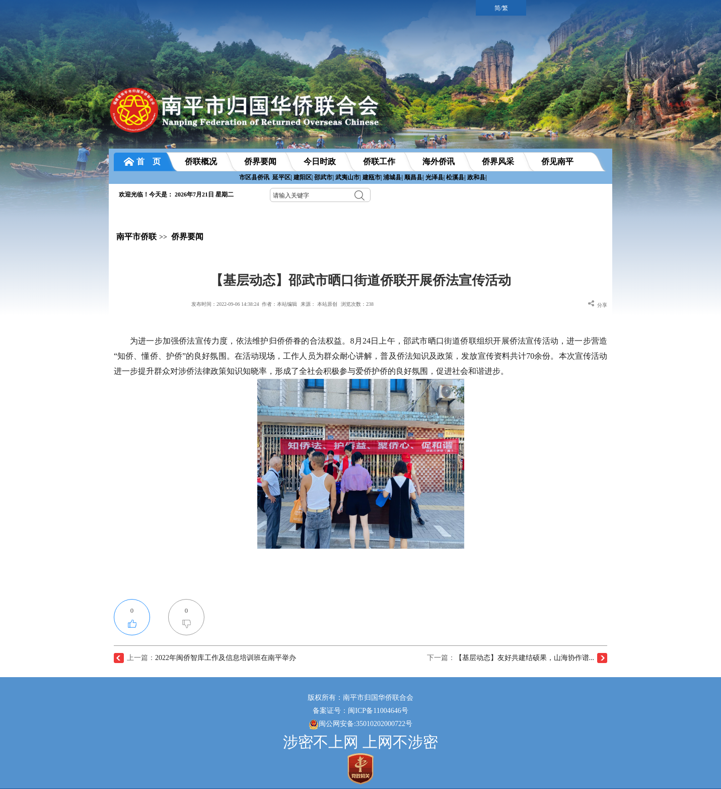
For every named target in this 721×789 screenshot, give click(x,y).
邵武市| (324, 177)
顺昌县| (414, 177)
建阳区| (303, 177)
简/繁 (501, 8)
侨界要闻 (187, 236)
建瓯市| (372, 177)
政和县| (477, 177)
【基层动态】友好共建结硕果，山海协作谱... (525, 658)
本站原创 (327, 304)
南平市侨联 (136, 236)
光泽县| (435, 177)
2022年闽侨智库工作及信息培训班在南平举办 (225, 658)
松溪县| (456, 177)
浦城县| (393, 177)
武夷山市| (348, 177)
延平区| (282, 177)
